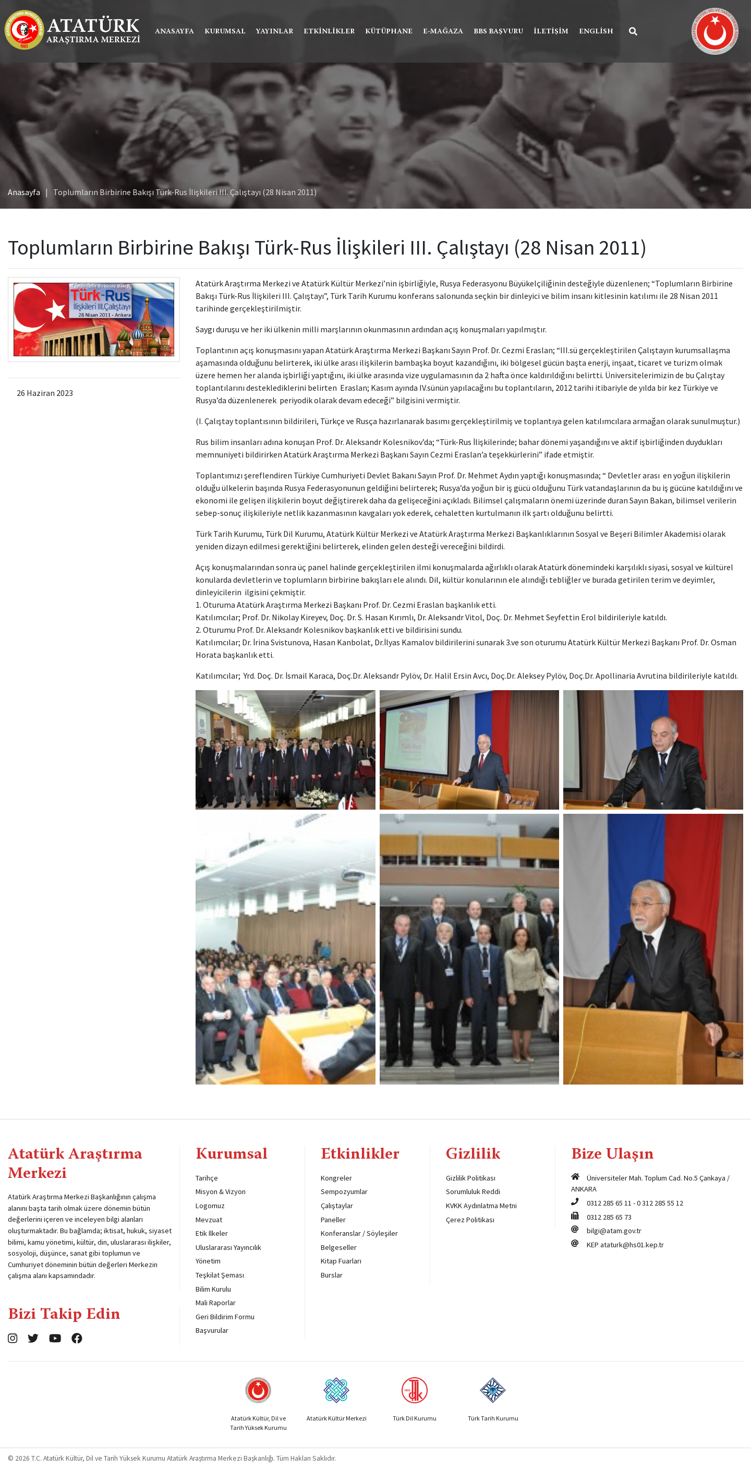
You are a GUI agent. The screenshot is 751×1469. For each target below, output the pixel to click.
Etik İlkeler (212, 1233)
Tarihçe (207, 1178)
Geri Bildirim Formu (225, 1316)
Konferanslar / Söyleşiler (359, 1233)
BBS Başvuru (498, 31)
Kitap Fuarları (341, 1261)
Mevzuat (209, 1219)
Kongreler (336, 1178)
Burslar (332, 1275)
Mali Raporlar (216, 1302)
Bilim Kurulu (213, 1289)
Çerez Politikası (470, 1219)
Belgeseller (339, 1247)
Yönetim (208, 1261)
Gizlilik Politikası (470, 1178)
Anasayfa (174, 31)
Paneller (333, 1219)
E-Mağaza (443, 31)
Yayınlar (274, 31)
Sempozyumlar (344, 1191)
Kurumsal (225, 31)
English (596, 31)
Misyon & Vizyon (221, 1191)
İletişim (551, 31)
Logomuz (210, 1205)
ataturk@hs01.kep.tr (632, 1244)
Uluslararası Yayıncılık (228, 1247)
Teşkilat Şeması (220, 1275)
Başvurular (212, 1330)
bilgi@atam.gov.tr (614, 1230)
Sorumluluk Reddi (473, 1191)
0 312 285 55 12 (660, 1203)
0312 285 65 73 (609, 1217)
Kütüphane (389, 31)
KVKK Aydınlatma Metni (481, 1205)
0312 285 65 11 (609, 1203)
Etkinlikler (329, 31)
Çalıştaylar (337, 1205)
